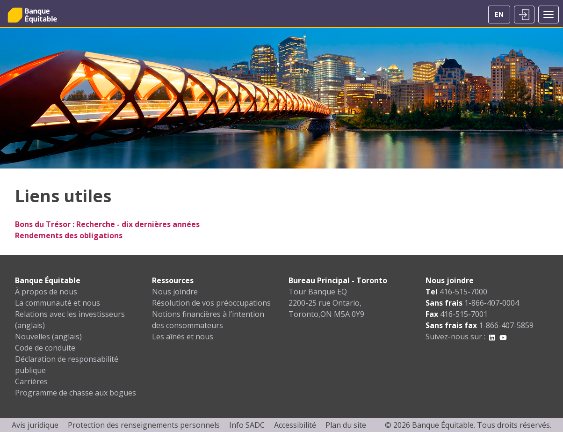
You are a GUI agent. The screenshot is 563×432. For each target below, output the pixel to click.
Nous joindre (175, 291)
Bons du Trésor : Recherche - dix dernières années (107, 224)
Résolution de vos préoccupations (211, 303)
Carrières (31, 381)
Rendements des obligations (69, 235)
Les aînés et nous (182, 336)
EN (499, 14)
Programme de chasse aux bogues (75, 393)
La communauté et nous (57, 303)
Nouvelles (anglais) (48, 336)
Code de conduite (45, 348)
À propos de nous (46, 291)
